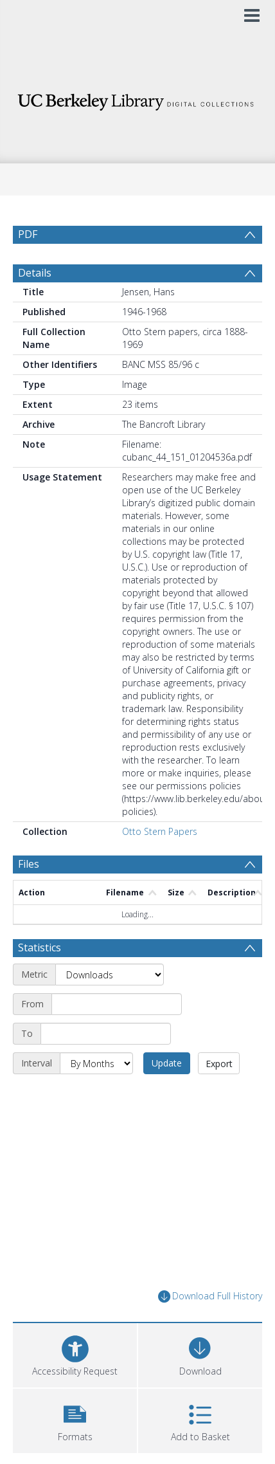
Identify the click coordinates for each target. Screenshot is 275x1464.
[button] (75, 1419)
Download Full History (210, 1296)
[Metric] (109, 974)
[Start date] (116, 1004)
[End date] (105, 1034)
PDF (27, 234)
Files (28, 864)
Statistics (39, 947)
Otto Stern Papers (159, 831)
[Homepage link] (137, 99)
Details (34, 273)
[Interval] (96, 1063)
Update (167, 1063)
